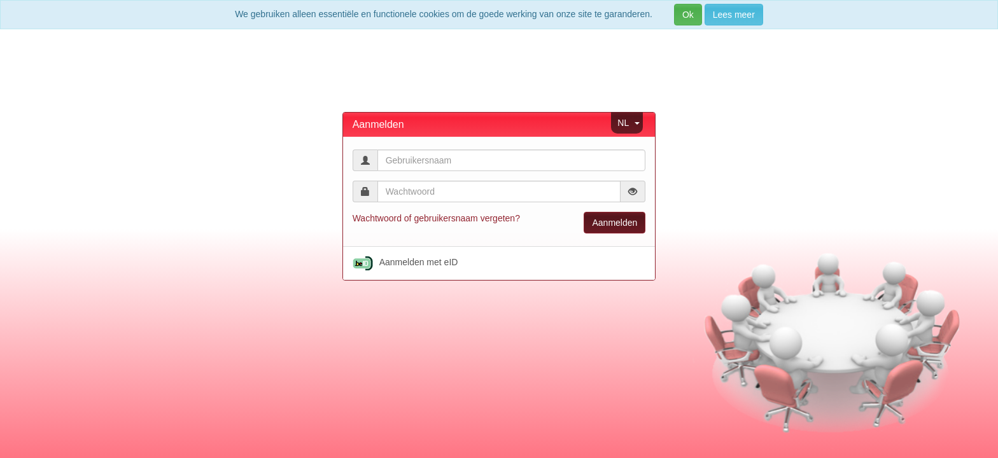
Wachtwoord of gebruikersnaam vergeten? (436, 218)
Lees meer (734, 15)
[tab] (499, 125)
